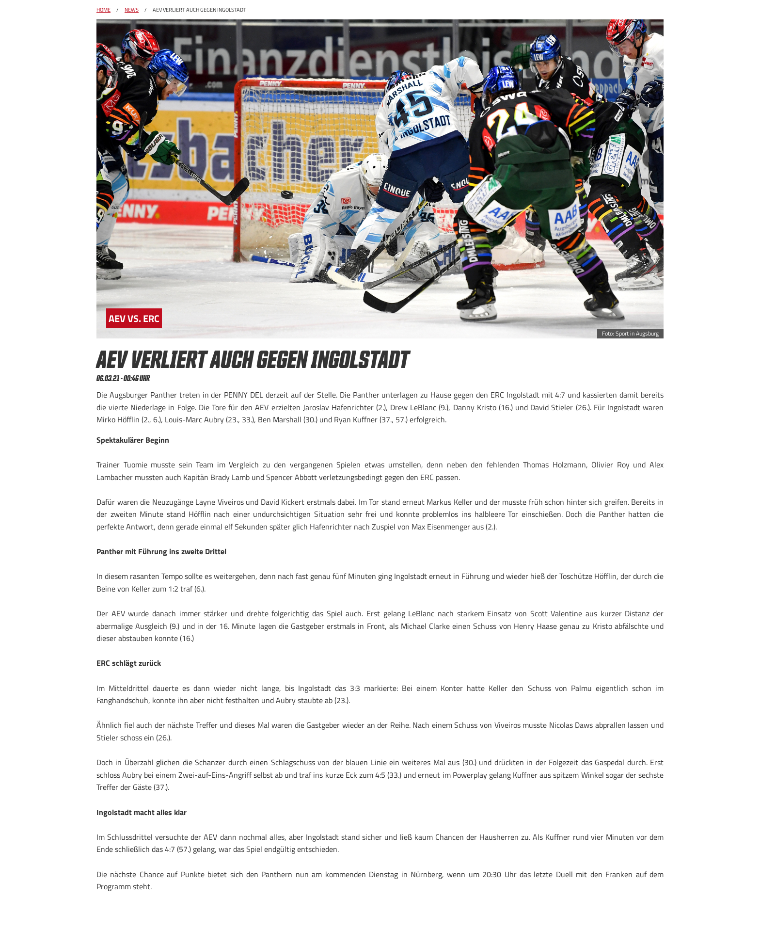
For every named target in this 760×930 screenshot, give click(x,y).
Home (103, 10)
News (132, 10)
